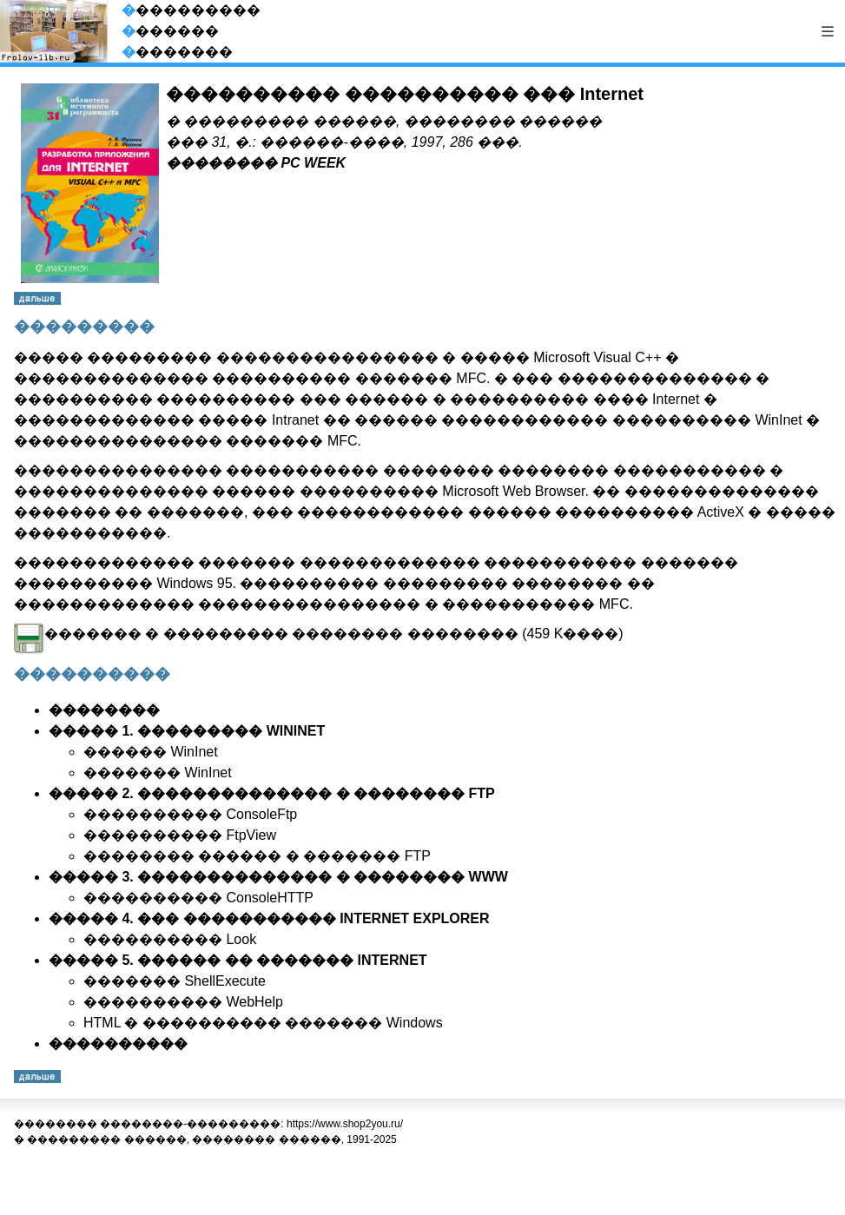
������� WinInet (157, 772)
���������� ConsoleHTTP (198, 897)
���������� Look (169, 939)
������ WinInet (150, 751)
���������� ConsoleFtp (190, 814)
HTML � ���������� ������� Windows (263, 1022)
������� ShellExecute (174, 981)
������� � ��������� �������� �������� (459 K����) (319, 633)
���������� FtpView (179, 835)
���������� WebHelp (183, 1001)
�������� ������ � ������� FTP (257, 856)
